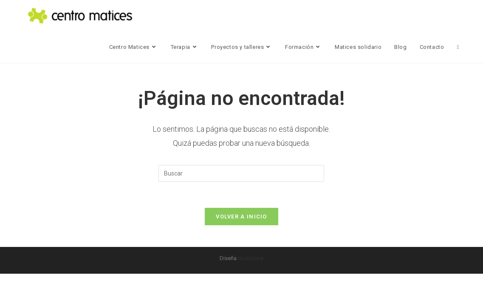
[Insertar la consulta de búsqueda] (241, 173)
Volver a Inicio (241, 216)
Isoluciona (250, 258)
